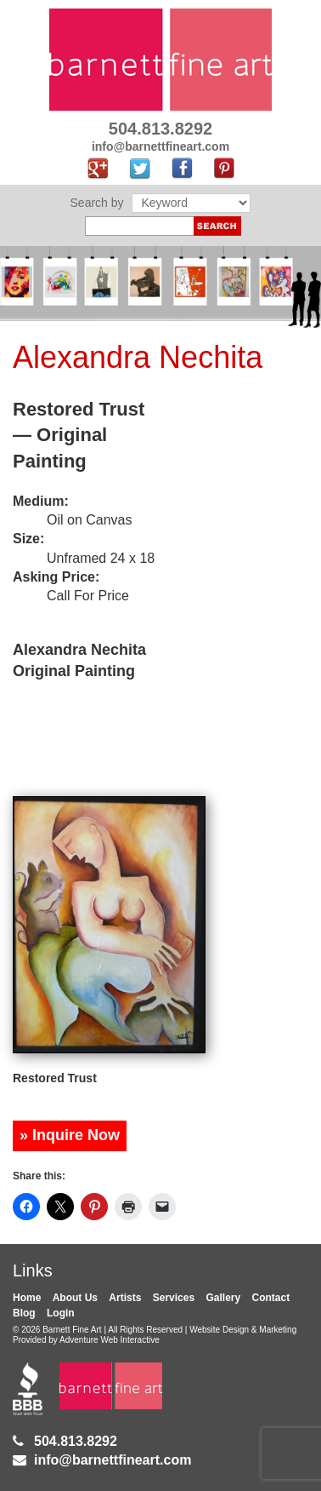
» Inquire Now (70, 1135)
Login (61, 1313)
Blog (24, 1313)
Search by (97, 202)
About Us (75, 1298)
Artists (125, 1298)
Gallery (223, 1298)
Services (173, 1298)
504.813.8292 (75, 1441)
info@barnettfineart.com (112, 1460)
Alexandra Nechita (137, 357)
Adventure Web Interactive (109, 1340)
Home (27, 1298)
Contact (271, 1298)
